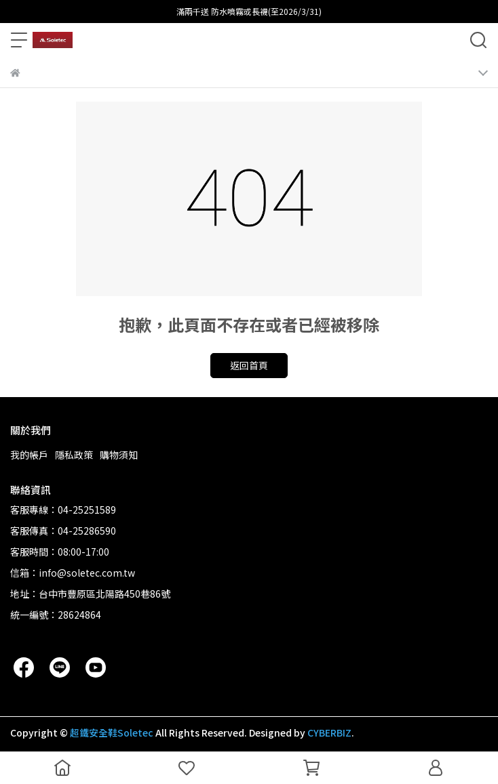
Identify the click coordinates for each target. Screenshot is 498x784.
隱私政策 (74, 454)
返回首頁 (249, 365)
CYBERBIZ (329, 732)
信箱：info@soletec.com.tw (72, 572)
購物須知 (119, 454)
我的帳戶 (29, 454)
